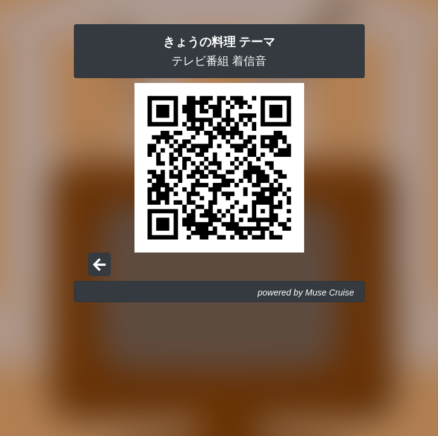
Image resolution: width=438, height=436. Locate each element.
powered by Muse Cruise (305, 292)
